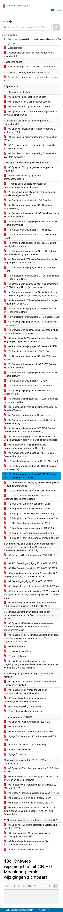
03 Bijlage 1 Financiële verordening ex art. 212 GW (31, 793)
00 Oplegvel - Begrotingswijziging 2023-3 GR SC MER (30, 557)
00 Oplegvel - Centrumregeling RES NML (27, 722)
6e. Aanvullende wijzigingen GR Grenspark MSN (30, 346)
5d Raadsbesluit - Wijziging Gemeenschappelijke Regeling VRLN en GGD (31, 302)
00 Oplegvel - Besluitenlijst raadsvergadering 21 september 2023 (30, 130)
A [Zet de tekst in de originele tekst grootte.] (4, 43)
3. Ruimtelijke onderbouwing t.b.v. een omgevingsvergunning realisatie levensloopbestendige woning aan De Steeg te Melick (31, 664)
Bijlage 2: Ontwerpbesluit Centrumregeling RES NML (30, 738)
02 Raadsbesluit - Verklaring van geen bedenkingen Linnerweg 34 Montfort (25, 700)
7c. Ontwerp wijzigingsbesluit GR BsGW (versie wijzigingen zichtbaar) (30, 366)
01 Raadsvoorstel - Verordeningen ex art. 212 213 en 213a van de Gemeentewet (31, 778)
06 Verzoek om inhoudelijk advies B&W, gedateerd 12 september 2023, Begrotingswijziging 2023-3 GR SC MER (31, 594)
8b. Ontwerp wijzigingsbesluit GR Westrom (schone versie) (27, 392)
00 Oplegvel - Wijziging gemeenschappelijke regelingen (28, 169)
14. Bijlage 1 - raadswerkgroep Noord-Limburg (29, 513)
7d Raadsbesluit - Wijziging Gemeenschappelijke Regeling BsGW (31, 374)
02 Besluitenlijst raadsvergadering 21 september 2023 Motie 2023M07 (30, 147)
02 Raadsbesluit (14, 646)
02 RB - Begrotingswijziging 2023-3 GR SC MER (30, 568)
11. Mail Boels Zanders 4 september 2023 (27, 523)
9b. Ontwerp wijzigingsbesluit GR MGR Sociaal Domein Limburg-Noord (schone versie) (29, 430)
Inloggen (43, 910)
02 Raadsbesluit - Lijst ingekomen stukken (27, 106)
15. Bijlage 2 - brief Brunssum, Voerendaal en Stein (31, 518)
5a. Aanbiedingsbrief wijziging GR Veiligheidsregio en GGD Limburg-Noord (31, 277)
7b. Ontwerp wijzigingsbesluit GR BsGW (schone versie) (30, 358)
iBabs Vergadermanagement (19, 910)
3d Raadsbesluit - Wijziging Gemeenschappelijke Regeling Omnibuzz (31, 223)
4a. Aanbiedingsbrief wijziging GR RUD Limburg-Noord (30, 236)
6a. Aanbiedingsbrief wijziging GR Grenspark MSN (31, 317)
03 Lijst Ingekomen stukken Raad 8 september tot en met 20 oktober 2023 (30, 113)
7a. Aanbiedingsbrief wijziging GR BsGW (26, 351)
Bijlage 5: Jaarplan (15, 754)
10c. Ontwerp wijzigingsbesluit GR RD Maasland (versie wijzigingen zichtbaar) (30, 476)
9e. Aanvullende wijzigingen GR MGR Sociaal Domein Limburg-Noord (29, 454)
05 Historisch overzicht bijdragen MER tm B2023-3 (31, 586)
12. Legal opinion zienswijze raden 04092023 (29, 528)
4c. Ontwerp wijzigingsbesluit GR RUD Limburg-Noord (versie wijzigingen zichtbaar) (30, 253)
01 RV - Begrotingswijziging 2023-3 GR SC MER (30, 563)
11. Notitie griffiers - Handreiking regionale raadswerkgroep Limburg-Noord (27, 497)
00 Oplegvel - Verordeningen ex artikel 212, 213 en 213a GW (31, 770)
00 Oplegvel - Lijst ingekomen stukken (25, 97)
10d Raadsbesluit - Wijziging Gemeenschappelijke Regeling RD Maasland (31, 484)
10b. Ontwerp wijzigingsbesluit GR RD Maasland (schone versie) (30, 468)
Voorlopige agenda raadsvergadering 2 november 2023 (31, 79)
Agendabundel (13, 48)
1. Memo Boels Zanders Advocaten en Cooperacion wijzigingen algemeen (25, 185)
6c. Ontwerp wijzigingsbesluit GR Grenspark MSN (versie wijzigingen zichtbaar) (31, 331)
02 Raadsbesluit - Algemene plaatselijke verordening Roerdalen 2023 (26, 843)
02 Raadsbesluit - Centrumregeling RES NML (29, 731)
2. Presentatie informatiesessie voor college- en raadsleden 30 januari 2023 (30, 194)
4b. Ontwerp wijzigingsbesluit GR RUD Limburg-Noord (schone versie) (30, 244)
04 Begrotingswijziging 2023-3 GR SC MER (28, 581)
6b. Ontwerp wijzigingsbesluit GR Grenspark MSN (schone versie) (31, 323)
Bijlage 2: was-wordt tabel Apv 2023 (24, 849)
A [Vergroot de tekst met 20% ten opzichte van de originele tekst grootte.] (9, 43)
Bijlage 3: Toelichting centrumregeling (25, 744)
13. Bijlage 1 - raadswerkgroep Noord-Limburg (29, 533)
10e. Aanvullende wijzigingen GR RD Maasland (30, 491)
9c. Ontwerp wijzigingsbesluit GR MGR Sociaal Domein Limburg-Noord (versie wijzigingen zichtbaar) (30, 438)
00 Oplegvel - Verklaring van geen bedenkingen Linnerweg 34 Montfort (30, 683)
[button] (56, 27)
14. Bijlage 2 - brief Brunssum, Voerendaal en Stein (31, 538)
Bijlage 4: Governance (17, 749)
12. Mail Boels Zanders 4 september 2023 (27, 504)
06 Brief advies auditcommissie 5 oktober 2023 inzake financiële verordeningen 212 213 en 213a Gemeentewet (29, 810)
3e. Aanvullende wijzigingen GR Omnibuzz (27, 230)
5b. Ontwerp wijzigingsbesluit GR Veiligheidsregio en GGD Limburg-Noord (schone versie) (31, 285)
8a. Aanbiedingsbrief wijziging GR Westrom (28, 385)
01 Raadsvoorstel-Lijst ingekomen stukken (27, 102)
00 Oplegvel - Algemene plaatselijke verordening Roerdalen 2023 (30, 826)
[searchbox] (26, 27)
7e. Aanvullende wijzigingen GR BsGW (25, 381)
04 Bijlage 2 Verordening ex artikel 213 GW (27, 798)
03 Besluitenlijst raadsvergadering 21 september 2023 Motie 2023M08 (30, 155)
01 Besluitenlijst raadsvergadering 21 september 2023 (30, 139)
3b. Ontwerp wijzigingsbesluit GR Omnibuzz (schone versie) (28, 207)
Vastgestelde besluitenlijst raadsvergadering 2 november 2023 (29, 54)
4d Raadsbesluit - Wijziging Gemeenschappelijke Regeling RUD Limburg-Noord (31, 261)
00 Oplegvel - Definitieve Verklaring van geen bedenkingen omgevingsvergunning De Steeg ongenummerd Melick (28, 626)
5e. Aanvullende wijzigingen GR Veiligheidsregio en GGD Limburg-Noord (30, 310)
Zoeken (5, 21)
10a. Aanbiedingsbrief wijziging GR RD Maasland (31, 461)
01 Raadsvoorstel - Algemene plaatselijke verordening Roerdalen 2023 (27, 835)
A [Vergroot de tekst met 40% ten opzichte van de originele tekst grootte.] (14, 43)
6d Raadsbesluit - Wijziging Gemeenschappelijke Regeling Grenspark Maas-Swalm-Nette (31, 340)
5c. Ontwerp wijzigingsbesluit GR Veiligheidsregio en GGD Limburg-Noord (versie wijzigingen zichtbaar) (31, 294)
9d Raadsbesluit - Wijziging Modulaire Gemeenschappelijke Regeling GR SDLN (25, 446)
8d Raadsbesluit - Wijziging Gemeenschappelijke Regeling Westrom (31, 408)
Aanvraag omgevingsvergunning (22, 706)
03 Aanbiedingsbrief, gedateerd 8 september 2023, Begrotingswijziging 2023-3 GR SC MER (31, 575)
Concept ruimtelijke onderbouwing (23, 711)
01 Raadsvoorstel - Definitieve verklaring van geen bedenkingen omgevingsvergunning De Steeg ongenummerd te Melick (31, 638)
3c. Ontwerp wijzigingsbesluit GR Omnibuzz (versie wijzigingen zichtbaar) (31, 215)
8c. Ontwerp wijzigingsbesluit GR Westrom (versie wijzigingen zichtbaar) (31, 400)
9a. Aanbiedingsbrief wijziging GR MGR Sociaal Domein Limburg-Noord (30, 422)
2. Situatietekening (15, 656)
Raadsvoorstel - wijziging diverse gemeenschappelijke (22, 177)
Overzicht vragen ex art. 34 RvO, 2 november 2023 (31, 66)
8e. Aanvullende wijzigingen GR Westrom (27, 415)
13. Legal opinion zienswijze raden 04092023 (29, 508)
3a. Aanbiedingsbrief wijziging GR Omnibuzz (28, 200)
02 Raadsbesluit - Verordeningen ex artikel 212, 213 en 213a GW (30, 786)
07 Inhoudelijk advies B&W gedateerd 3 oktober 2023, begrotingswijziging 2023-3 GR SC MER (30, 604)
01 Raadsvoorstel (15, 726)
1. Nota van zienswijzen (18, 651)
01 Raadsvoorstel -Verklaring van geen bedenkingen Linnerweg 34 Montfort (25, 691)
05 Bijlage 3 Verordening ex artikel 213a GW (28, 803)
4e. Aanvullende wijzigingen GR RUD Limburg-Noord (29, 269)
